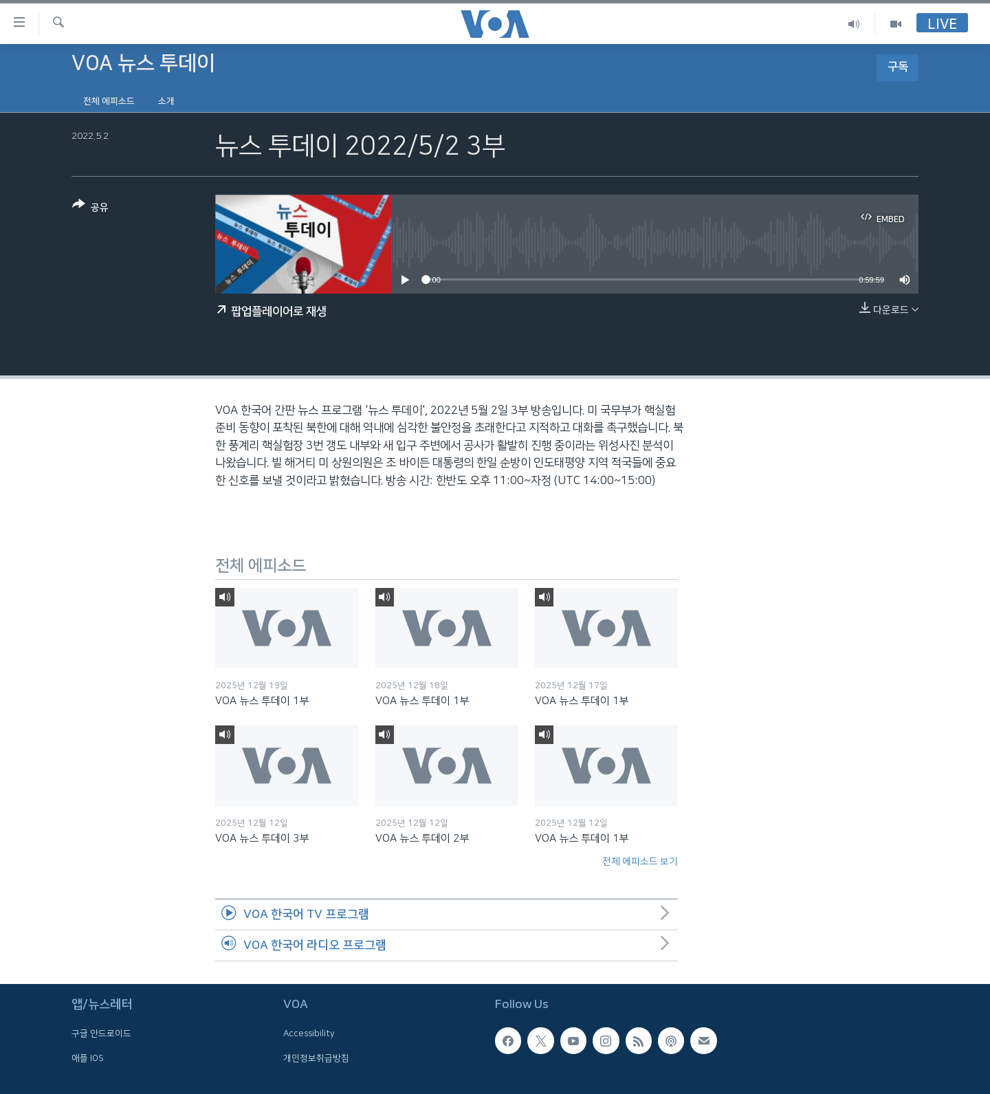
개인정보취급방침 (316, 1057)
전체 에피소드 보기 (640, 861)
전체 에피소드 (109, 101)
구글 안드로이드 (101, 1033)
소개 (166, 101)
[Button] (90, 209)
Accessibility (309, 1033)
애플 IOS (88, 1057)
